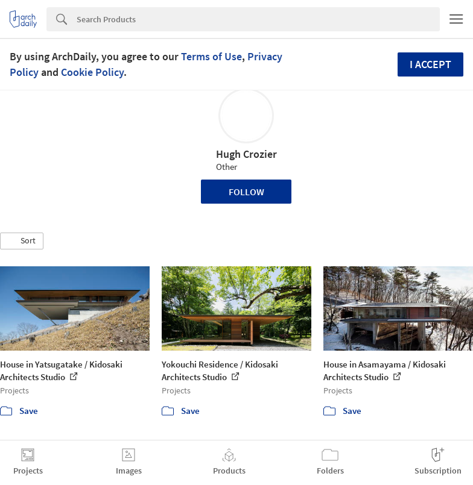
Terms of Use (211, 56)
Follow (246, 192)
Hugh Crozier (246, 154)
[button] (21, 241)
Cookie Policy (92, 72)
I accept (430, 64)
